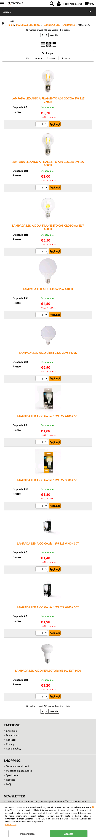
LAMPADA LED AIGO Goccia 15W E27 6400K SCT (48, 607)
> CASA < (7, 12)
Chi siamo (11, 730)
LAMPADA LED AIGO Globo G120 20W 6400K (48, 352)
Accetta (68, 833)
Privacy (10, 744)
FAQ (8, 784)
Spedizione (12, 775)
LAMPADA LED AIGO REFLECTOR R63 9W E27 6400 (48, 670)
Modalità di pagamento (19, 770)
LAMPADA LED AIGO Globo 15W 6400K (48, 289)
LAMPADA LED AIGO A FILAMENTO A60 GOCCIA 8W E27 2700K (48, 99)
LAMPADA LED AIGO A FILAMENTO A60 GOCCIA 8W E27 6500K (48, 163)
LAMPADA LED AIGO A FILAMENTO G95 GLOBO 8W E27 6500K (48, 227)
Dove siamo (12, 735)
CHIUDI (93, 806)
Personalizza (27, 833)
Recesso (10, 779)
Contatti (11, 739)
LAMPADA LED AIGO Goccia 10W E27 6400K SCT (48, 416)
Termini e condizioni (17, 766)
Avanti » (54, 35)
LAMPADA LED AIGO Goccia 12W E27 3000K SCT (48, 480)
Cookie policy (11, 824)
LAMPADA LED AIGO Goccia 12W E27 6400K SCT (48, 543)
